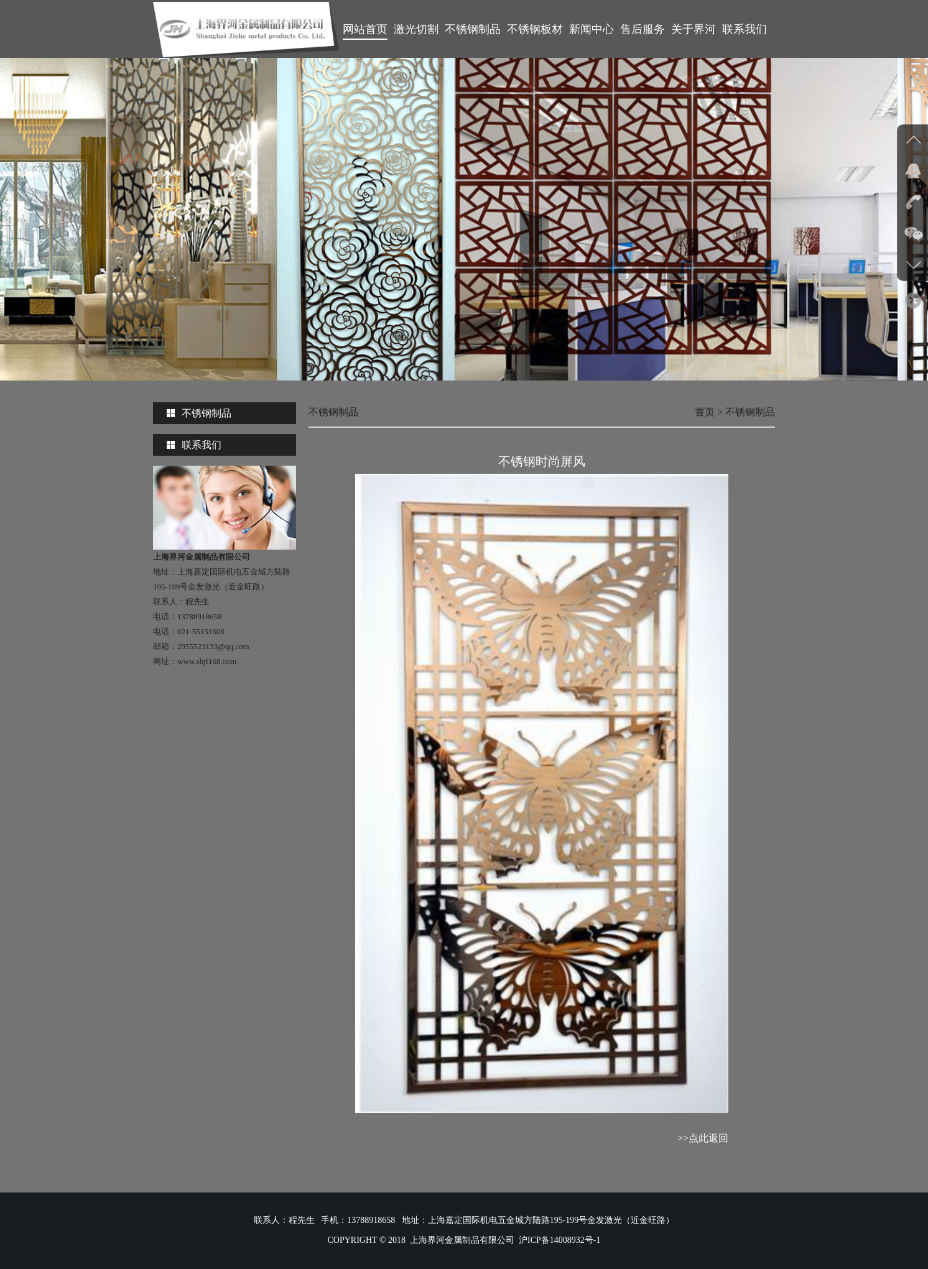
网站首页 (365, 29)
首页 (705, 412)
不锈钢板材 (535, 29)
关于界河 (693, 29)
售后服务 (642, 29)
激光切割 (416, 29)
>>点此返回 (702, 1138)
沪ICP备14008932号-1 (559, 1240)
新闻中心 (591, 29)
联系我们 (744, 29)
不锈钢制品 (473, 29)
